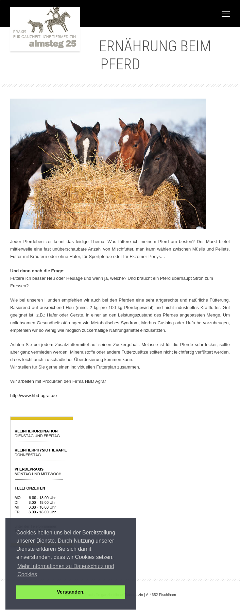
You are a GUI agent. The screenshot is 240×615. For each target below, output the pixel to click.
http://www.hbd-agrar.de (33, 395)
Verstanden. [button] (71, 592)
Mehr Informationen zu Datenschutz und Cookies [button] (65, 570)
